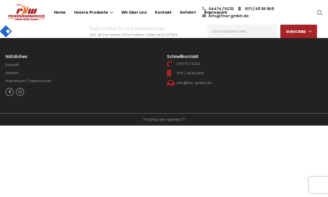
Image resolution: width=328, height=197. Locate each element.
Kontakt (163, 12)
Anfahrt (188, 12)
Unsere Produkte (91, 12)
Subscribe (296, 31)
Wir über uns (134, 12)
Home (60, 12)
